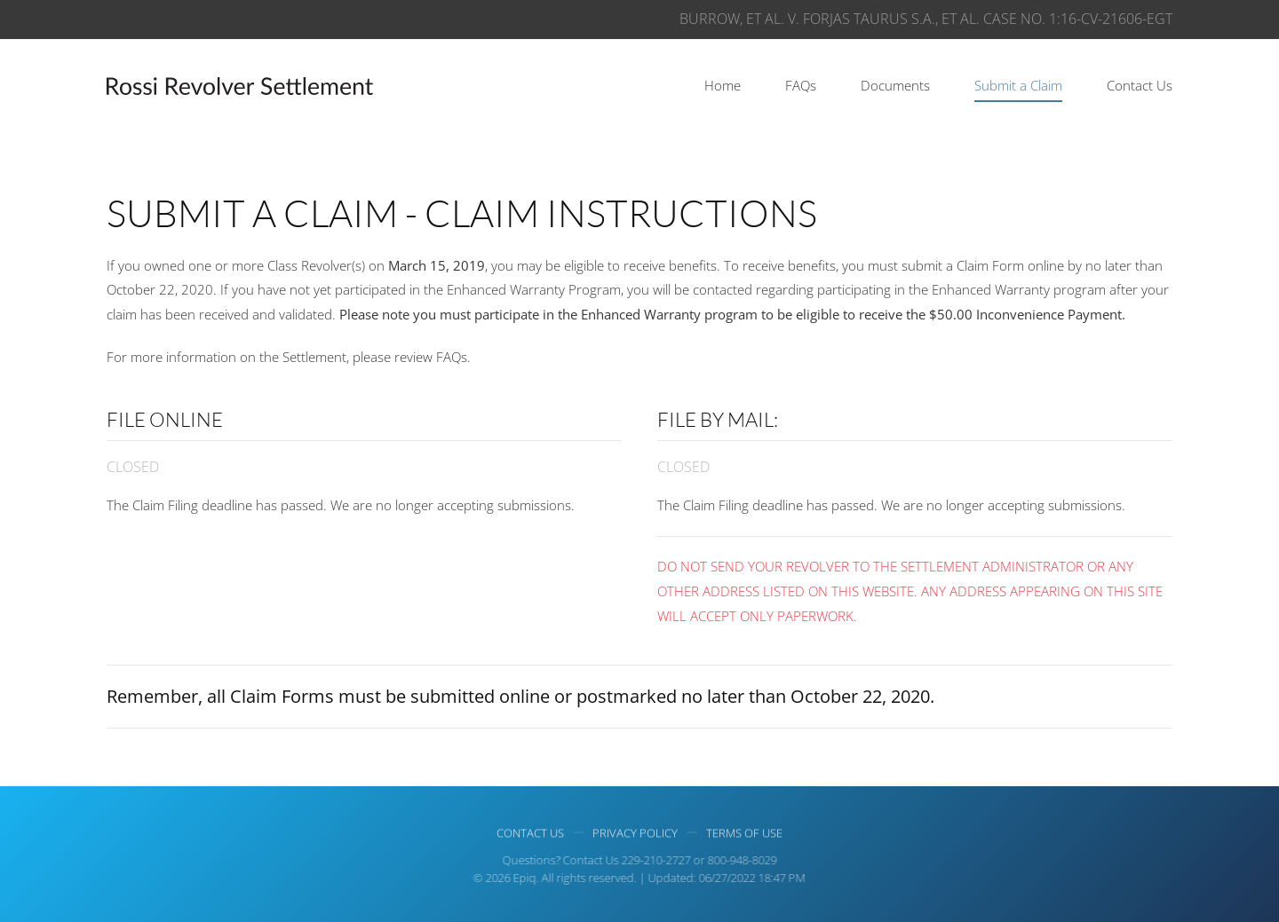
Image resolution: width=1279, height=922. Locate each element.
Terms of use (744, 834)
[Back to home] (240, 86)
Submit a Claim (1018, 85)
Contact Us (1139, 85)
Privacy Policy (635, 834)
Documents (895, 85)
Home (722, 85)
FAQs (800, 85)
